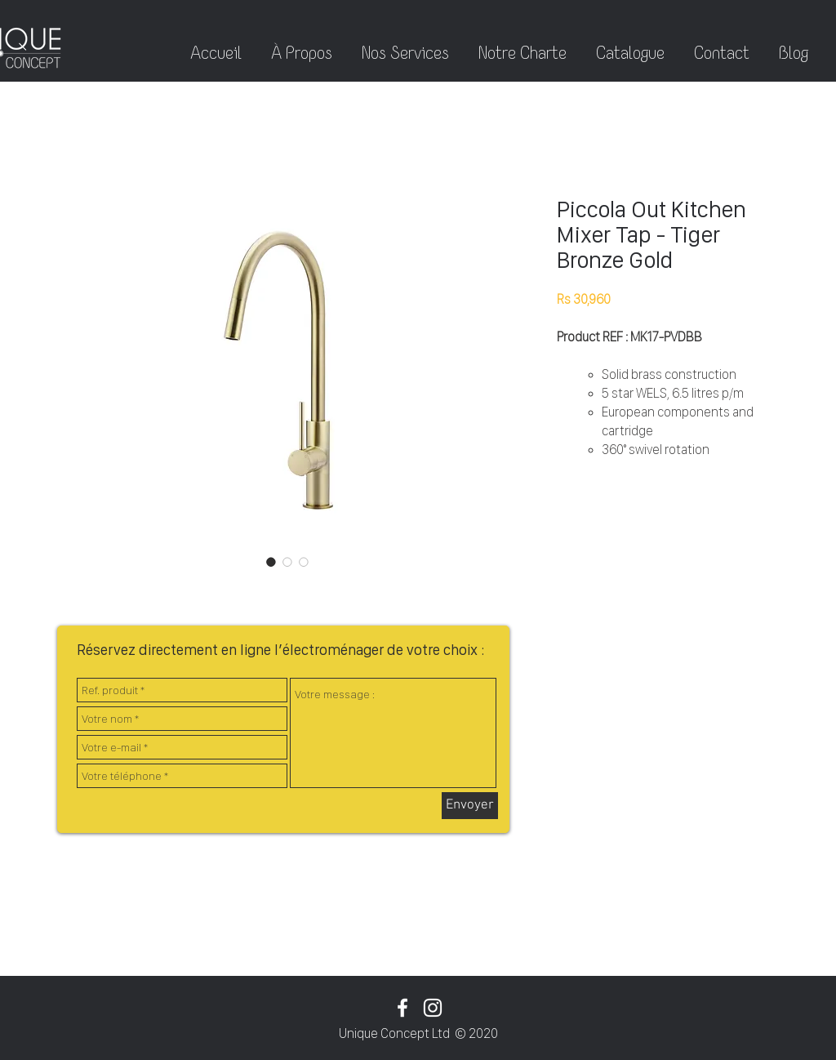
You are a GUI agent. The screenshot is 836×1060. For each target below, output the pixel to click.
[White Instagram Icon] (432, 1007)
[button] (793, 45)
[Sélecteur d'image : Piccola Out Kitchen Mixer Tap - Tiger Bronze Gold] (271, 562)
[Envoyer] (470, 805)
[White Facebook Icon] (402, 1007)
